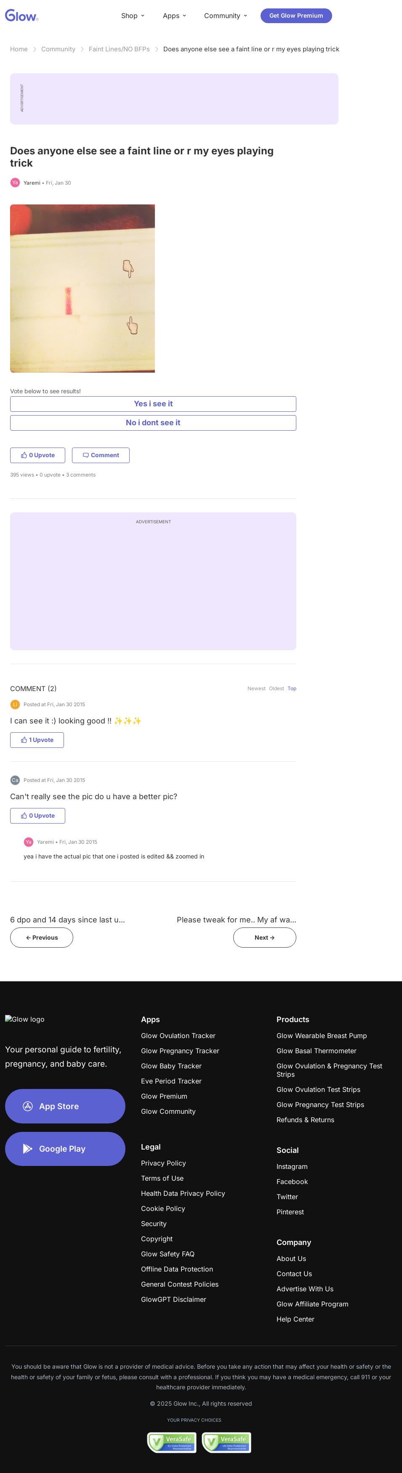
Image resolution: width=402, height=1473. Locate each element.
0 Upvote (38, 454)
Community (58, 49)
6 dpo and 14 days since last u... (67, 919)
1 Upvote (37, 739)
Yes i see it (153, 403)
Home (19, 49)
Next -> (265, 937)
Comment (101, 454)
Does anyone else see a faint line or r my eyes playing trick (251, 49)
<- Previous (42, 937)
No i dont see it (153, 422)
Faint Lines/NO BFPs (119, 49)
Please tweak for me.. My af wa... (236, 919)
